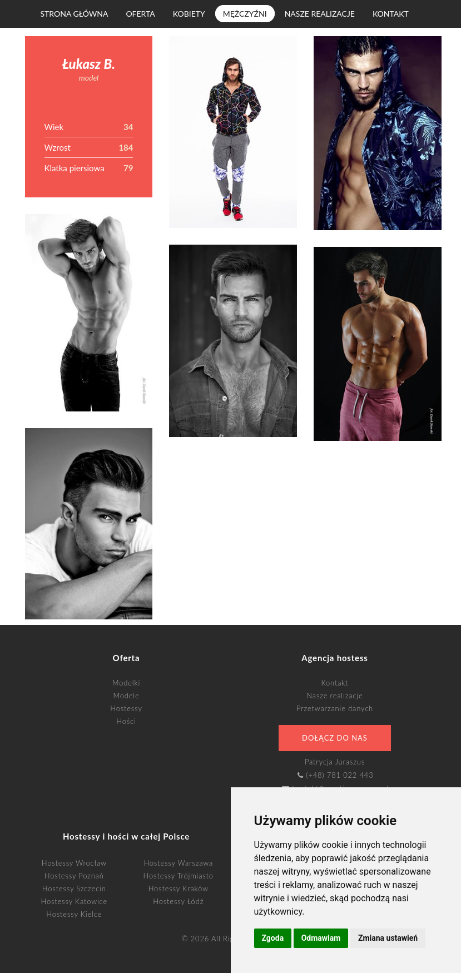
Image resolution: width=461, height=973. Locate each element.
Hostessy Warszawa (178, 862)
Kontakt (391, 13)
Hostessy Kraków (178, 888)
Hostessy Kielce (74, 914)
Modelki (126, 682)
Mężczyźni (245, 13)
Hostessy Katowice (74, 901)
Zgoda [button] (273, 938)
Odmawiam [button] (321, 938)
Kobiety (189, 13)
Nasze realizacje (320, 13)
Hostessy (126, 708)
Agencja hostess (334, 658)
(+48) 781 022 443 (339, 775)
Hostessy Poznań (74, 875)
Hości (126, 721)
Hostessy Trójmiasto (178, 875)
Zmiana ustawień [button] (388, 938)
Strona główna (74, 13)
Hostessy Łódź (178, 901)
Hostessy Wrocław (74, 862)
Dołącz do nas (335, 737)
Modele (126, 695)
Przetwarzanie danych (334, 708)
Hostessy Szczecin (74, 888)
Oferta (140, 13)
